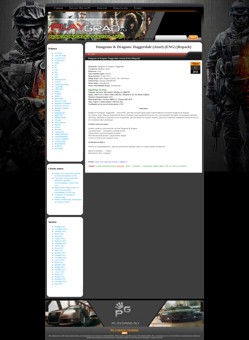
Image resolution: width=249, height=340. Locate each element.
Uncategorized (60, 79)
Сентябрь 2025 (61, 229)
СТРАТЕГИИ (60, 141)
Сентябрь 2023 (61, 243)
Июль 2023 (59, 248)
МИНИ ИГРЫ (60, 118)
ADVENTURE (60, 56)
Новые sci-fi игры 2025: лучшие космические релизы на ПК (67, 174)
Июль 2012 (59, 262)
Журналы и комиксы (63, 103)
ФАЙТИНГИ (60, 144)
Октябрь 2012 (60, 255)
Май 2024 (58, 236)
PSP (56, 75)
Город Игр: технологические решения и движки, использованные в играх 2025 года (67, 181)
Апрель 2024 (60, 238)
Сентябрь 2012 (61, 258)
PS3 (56, 72)
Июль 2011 (59, 274)
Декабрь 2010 (60, 279)
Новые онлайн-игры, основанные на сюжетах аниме (68, 200)
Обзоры (58, 120)
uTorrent (120, 166)
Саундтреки (59, 132)
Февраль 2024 (60, 241)
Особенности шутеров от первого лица (65, 196)
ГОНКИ (58, 94)
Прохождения (60, 122)
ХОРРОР (58, 146)
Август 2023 (60, 246)
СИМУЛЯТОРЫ (61, 134)
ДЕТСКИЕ (59, 98)
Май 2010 (58, 284)
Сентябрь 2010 (61, 281)
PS (56, 68)
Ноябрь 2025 (60, 227)
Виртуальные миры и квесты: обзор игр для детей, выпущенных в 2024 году (66, 190)
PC (56, 65)
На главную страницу (124, 330)
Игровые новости (62, 106)
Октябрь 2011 (60, 269)
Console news (60, 58)
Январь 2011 (60, 277)
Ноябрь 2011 (60, 267)
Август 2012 (60, 260)
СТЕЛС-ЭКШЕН (61, 139)
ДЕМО (57, 96)
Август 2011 (59, 272)
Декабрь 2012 (60, 253)
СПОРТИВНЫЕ (61, 137)
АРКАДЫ (59, 89)
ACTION (58, 53)
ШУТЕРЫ (59, 148)
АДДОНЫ (59, 87)
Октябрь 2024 (60, 231)
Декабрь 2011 (60, 265)
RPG (56, 77)
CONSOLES (59, 60)
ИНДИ (57, 110)
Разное (57, 127)
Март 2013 (59, 250)
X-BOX (58, 82)
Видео (57, 91)
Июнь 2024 (59, 234)
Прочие (58, 125)
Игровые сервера (61, 108)
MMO (57, 63)
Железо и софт (60, 101)
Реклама (58, 129)
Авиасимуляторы (62, 84)
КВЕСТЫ (58, 115)
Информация (60, 113)
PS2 (56, 70)
